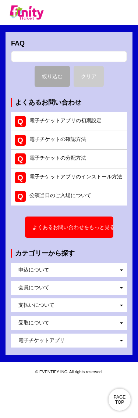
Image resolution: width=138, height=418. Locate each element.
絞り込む (52, 76)
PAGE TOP (119, 400)
